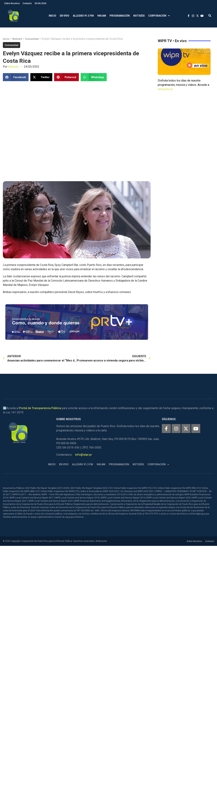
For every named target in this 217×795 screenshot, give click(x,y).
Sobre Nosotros (12, 3)
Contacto (27, 3)
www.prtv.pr (165, 89)
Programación (120, 15)
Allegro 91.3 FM (83, 15)
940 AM (101, 15)
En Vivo (64, 15)
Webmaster (101, 541)
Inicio (52, 15)
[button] (210, 16)
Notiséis (139, 15)
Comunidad (32, 38)
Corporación (159, 16)
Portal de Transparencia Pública (40, 408)
